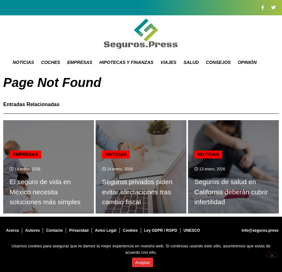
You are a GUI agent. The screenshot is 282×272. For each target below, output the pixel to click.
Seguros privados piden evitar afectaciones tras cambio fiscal (137, 192)
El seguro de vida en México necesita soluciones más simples (45, 192)
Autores (32, 230)
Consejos (218, 62)
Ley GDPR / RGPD (160, 230)
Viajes (168, 62)
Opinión (247, 62)
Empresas (79, 62)
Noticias (23, 62)
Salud (191, 62)
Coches (50, 62)
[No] (271, 255)
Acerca (12, 230)
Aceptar (142, 262)
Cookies (130, 230)
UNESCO (192, 230)
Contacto (54, 230)
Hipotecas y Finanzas (126, 62)
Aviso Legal (105, 230)
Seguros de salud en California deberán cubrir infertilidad (231, 192)
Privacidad (79, 230)
